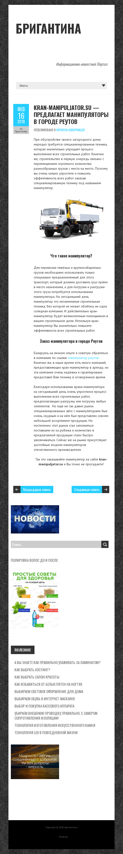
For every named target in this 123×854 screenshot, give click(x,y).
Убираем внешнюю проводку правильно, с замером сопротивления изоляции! (55, 715)
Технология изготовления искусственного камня (54, 725)
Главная (63, 836)
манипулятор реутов (83, 358)
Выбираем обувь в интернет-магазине (44, 698)
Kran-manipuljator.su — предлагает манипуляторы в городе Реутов (71, 114)
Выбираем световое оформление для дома (48, 691)
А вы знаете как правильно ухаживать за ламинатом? (57, 662)
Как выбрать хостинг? (32, 669)
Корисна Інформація (70, 129)
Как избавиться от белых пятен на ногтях (48, 684)
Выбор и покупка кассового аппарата (44, 705)
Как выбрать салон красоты (36, 676)
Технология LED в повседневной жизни (46, 732)
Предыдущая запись (37, 489)
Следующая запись (87, 489)
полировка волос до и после (34, 560)
